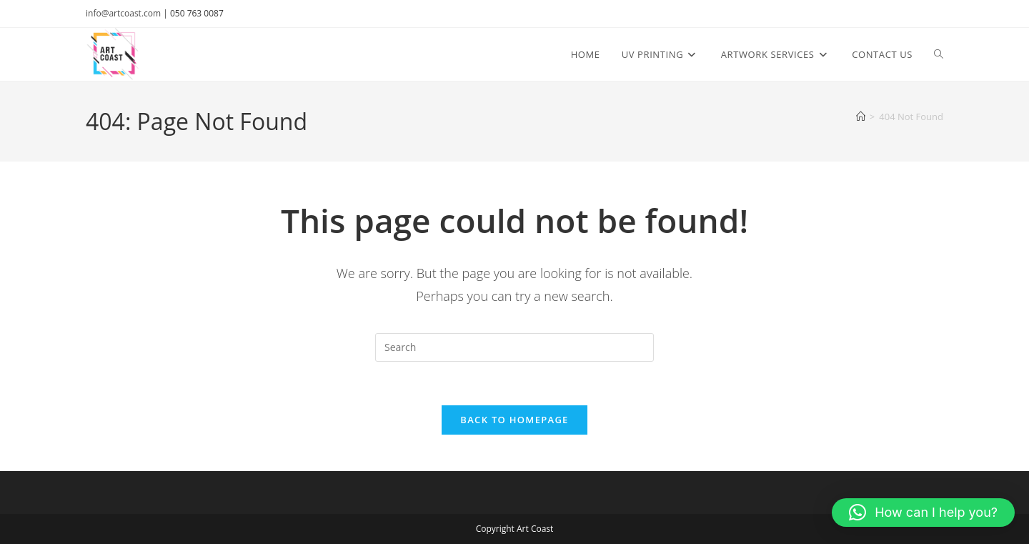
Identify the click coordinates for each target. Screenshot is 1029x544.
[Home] (860, 116)
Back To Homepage (514, 419)
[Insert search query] (514, 347)
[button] (923, 512)
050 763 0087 (197, 13)
